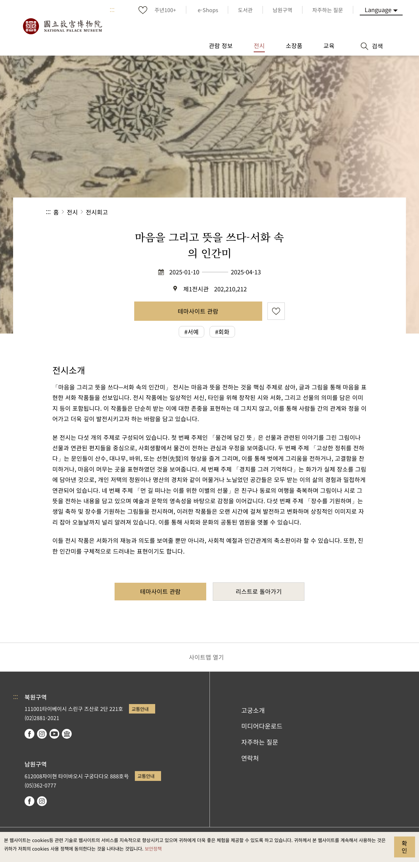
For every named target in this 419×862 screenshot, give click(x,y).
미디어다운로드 (261, 726)
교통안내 (140, 708)
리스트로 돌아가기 (259, 591)
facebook (29, 734)
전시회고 (97, 212)
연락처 (250, 758)
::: (112, 10)
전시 (72, 212)
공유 (301, 212)
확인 (404, 846)
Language (378, 9)
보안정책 (153, 848)
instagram (42, 734)
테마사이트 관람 (198, 311)
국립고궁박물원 (62, 26)
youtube (54, 734)
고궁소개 (253, 710)
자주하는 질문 (259, 742)
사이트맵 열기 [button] (206, 657)
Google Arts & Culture (67, 734)
